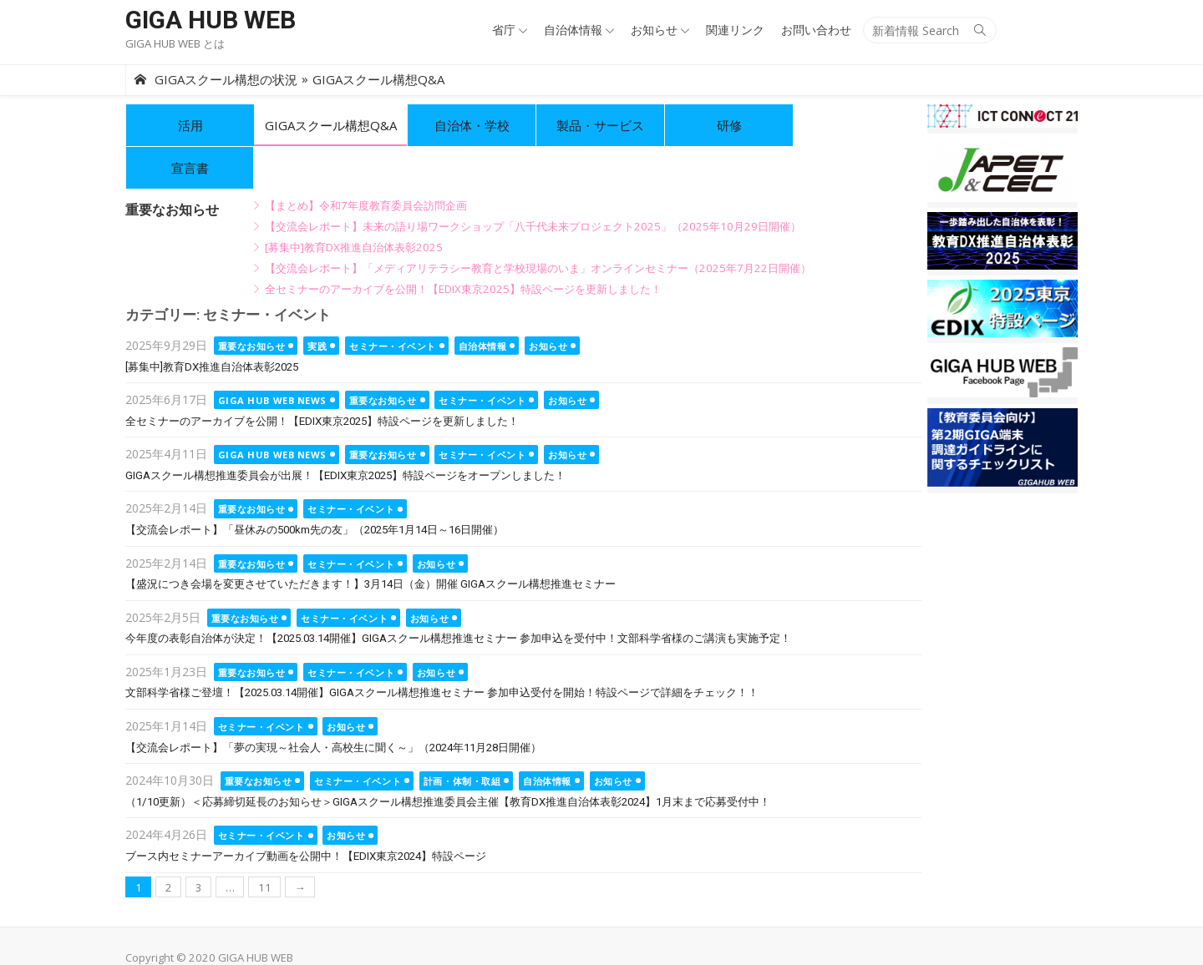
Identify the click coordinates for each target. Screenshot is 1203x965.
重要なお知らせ (252, 303)
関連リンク (735, 30)
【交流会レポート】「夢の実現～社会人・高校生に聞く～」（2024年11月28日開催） (333, 705)
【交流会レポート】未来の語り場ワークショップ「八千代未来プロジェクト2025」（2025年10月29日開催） (533, 183)
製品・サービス (600, 125)
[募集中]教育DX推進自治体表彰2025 (354, 204)
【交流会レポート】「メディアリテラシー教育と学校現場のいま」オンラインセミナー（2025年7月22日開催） (538, 225)
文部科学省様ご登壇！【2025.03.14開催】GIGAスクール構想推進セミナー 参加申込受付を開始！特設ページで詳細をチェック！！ (442, 650)
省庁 (503, 30)
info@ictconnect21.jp (416, 934)
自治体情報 (573, 30)
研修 (729, 125)
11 (265, 844)
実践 (317, 303)
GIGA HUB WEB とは (175, 43)
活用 (190, 125)
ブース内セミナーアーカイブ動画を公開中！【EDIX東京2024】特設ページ (305, 813)
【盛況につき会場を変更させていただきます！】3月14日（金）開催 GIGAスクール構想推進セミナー (370, 541)
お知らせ (654, 30)
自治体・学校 (472, 125)
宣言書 (857, 125)
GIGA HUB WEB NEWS (272, 357)
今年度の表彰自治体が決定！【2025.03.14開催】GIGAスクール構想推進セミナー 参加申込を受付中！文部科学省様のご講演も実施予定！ (458, 595)
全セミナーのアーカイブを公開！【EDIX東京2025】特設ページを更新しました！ (463, 246)
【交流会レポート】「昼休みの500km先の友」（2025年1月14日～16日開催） (314, 487)
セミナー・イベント (392, 303)
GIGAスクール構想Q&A (331, 125)
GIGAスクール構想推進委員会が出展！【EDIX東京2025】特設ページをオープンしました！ (345, 433)
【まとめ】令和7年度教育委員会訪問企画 (366, 162)
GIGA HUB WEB (210, 19)
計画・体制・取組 (462, 738)
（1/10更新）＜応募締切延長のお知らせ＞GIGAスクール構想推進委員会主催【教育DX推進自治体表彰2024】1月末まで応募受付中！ (447, 759)
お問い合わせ (816, 30)
